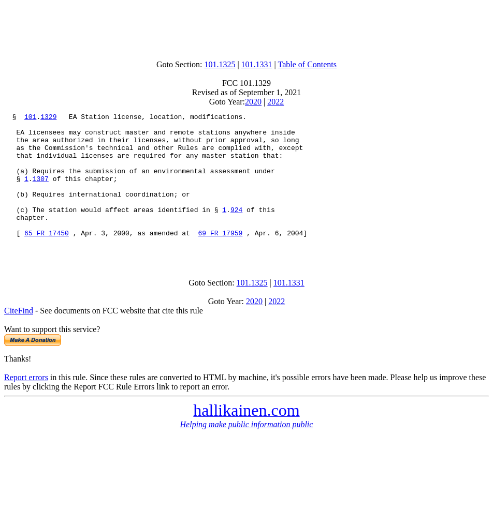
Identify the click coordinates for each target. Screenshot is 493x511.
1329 (48, 118)
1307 (41, 192)
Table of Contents (307, 64)
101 (30, 118)
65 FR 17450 (46, 257)
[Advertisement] (246, 27)
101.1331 (256, 64)
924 (236, 229)
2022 (275, 101)
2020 (253, 101)
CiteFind (18, 338)
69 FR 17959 (220, 257)
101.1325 (219, 64)
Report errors (26, 405)
